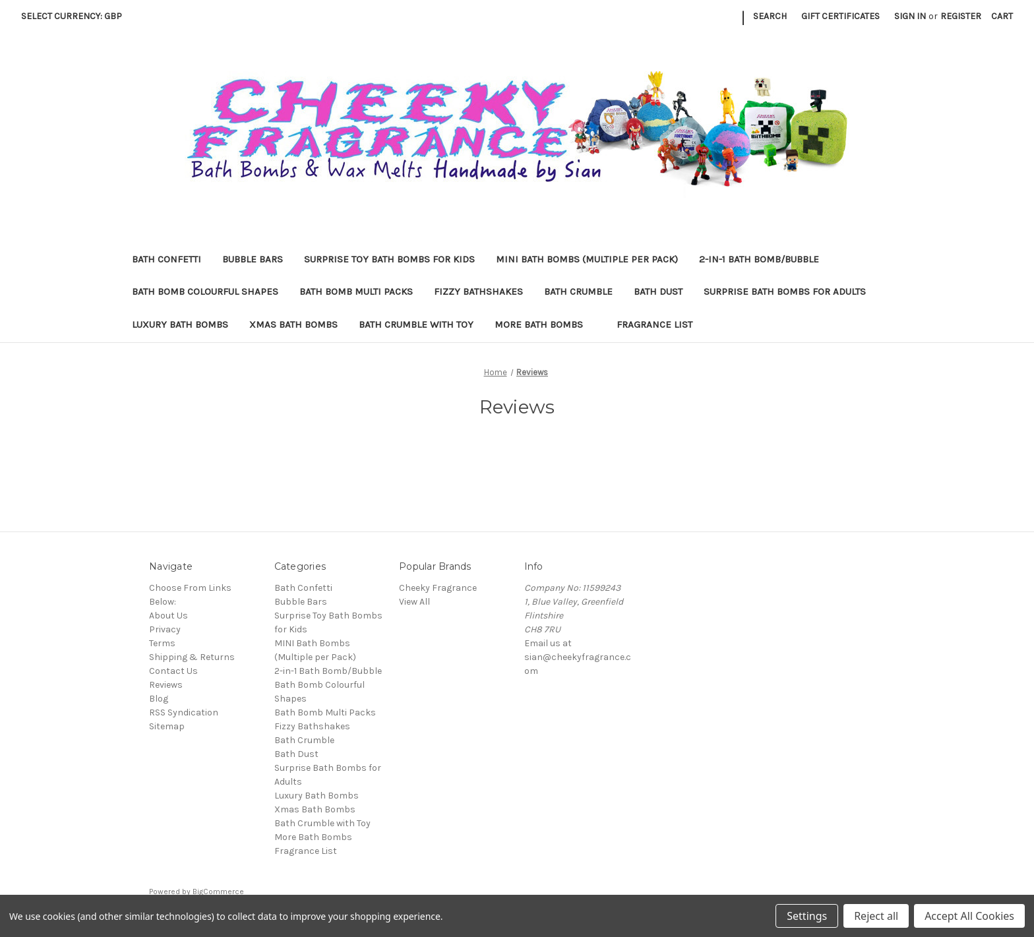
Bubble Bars (252, 259)
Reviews (166, 684)
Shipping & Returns (192, 657)
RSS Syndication (183, 712)
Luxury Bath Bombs (180, 324)
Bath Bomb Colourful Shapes (205, 291)
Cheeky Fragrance (438, 587)
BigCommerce (218, 891)
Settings (807, 916)
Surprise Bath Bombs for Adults (785, 291)
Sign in (910, 16)
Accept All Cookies (969, 916)
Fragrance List (654, 324)
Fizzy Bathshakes (478, 291)
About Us (168, 615)
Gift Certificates (840, 16)
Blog (158, 698)
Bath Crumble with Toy (416, 324)
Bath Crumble (578, 291)
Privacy (165, 629)
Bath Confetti (166, 259)
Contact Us (173, 671)
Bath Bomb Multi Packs (356, 291)
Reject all (876, 916)
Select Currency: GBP (76, 16)
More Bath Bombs (545, 324)
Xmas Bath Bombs (293, 324)
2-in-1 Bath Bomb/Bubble (759, 259)
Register (960, 16)
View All (414, 601)
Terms (162, 643)
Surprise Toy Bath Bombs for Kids (389, 259)
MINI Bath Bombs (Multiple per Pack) (587, 259)
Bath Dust (658, 291)
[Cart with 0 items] (1002, 16)
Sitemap (167, 726)
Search (770, 16)
